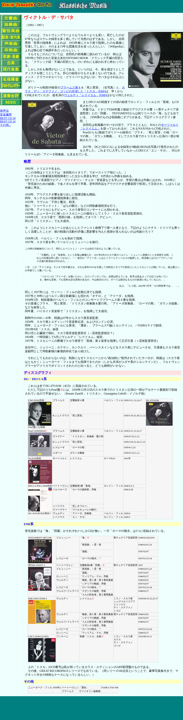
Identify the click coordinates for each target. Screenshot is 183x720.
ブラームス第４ (70, 87)
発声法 (4, 110)
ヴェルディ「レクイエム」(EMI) (85, 95)
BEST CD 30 (8, 118)
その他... (5, 125)
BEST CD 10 (8, 121)
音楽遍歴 (6, 114)
